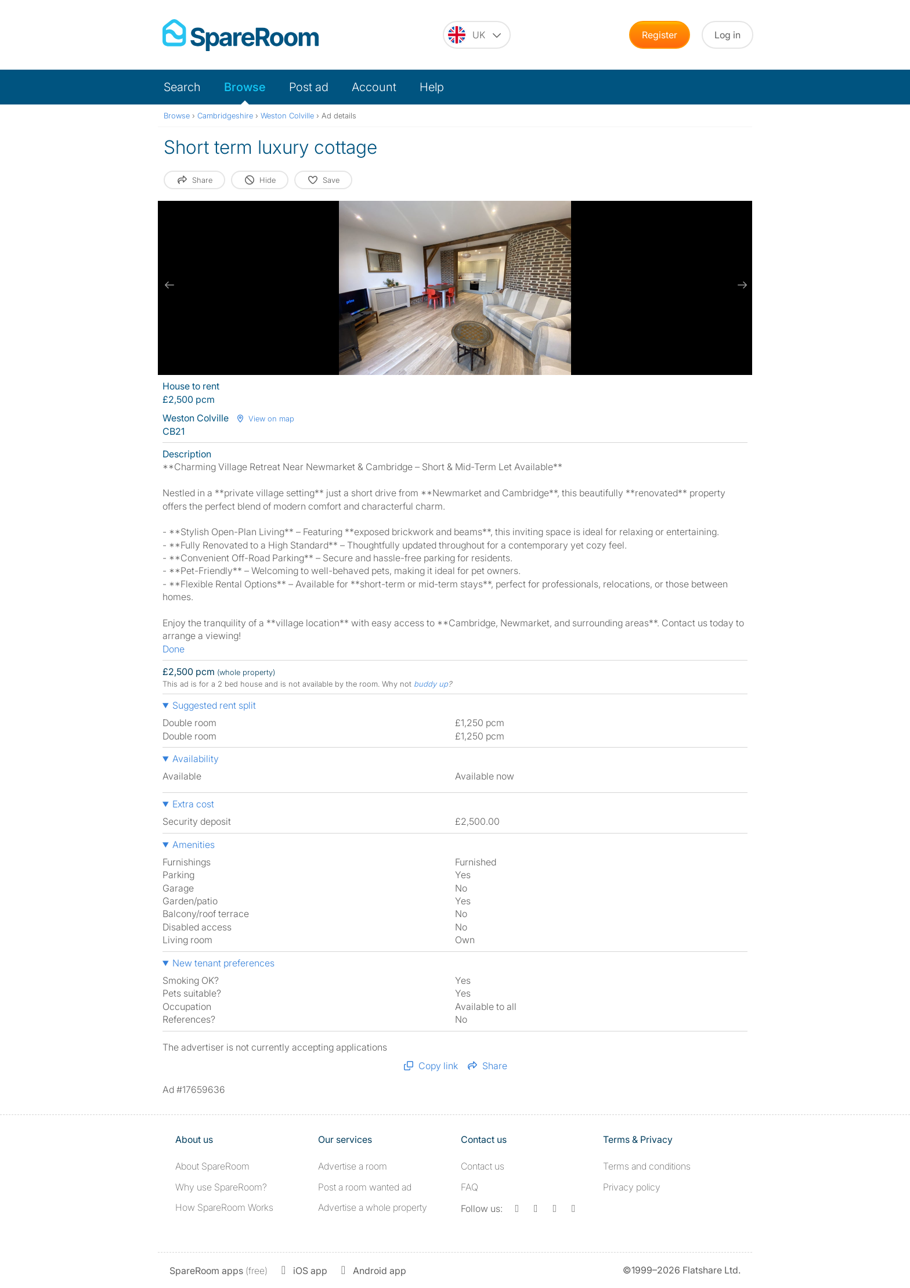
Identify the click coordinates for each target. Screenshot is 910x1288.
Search (182, 87)
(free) (218, 1270)
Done (173, 649)
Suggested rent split (214, 705)
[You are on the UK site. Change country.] (477, 35)
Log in (727, 35)
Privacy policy (631, 1187)
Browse (245, 87)
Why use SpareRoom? (221, 1187)
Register (659, 35)
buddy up (431, 683)
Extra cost (193, 804)
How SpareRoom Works (224, 1207)
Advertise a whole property (372, 1207)
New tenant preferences (223, 963)
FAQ (469, 1187)
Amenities (193, 844)
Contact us (482, 1166)
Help (432, 87)
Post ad (308, 87)
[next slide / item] (740, 285)
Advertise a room (352, 1166)
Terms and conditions (647, 1166)
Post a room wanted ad (364, 1187)
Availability (195, 758)
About (212, 1166)
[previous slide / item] (169, 285)
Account (374, 87)
